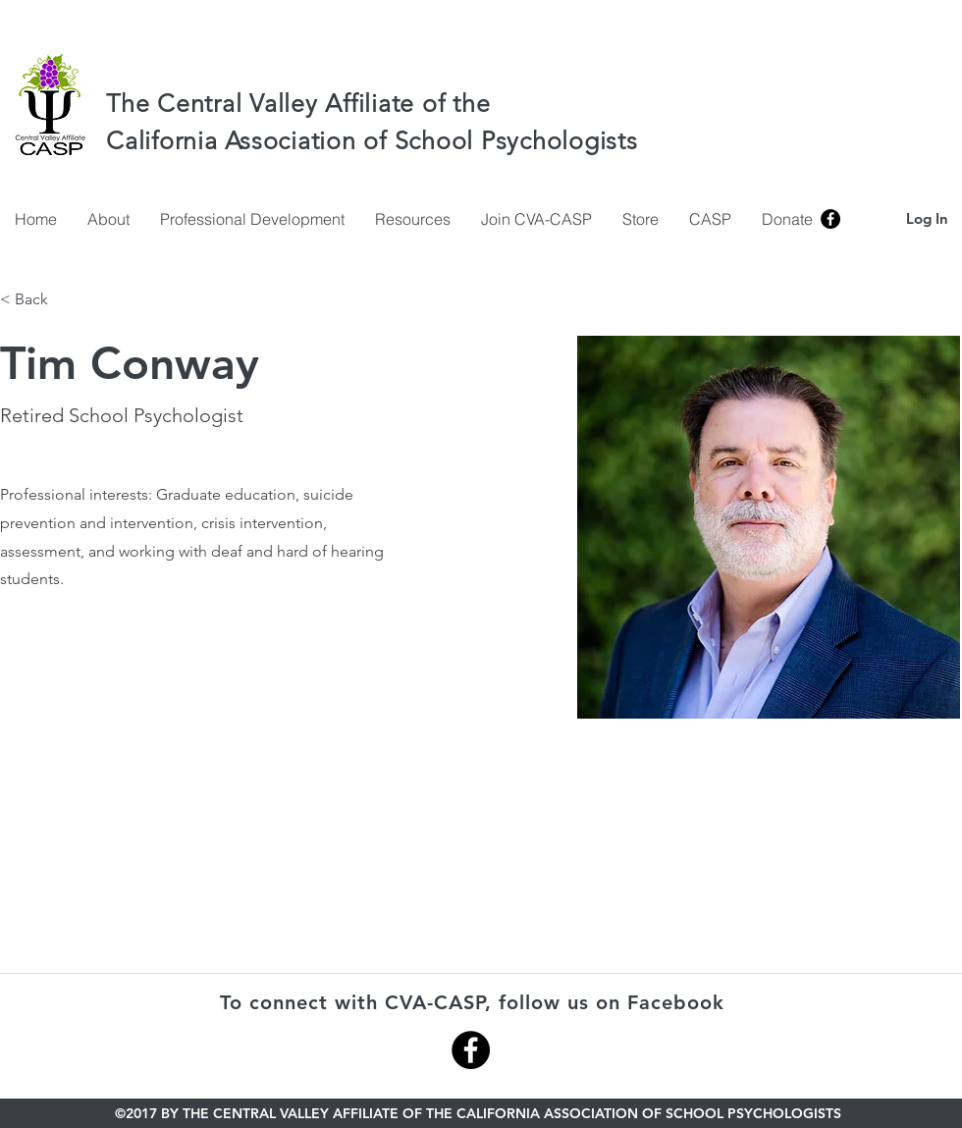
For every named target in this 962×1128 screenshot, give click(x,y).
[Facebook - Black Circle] (471, 1050)
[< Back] (38, 300)
